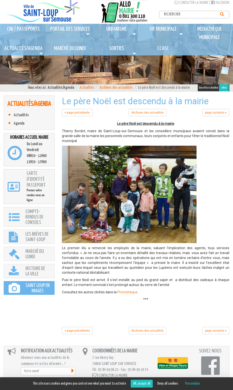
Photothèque (127, 292)
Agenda (19, 123)
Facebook (220, 3)
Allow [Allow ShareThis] (223, 87)
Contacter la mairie (191, 3)
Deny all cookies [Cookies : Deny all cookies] (167, 383)
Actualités (87, 88)
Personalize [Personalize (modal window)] (192, 383)
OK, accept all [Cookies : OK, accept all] (141, 383)
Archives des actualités (116, 88)
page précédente (77, 112)
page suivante (216, 112)
